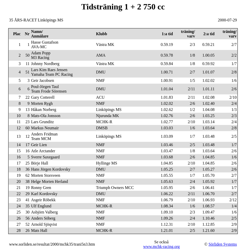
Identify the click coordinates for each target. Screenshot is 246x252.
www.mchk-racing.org (161, 246)
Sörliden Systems (223, 244)
